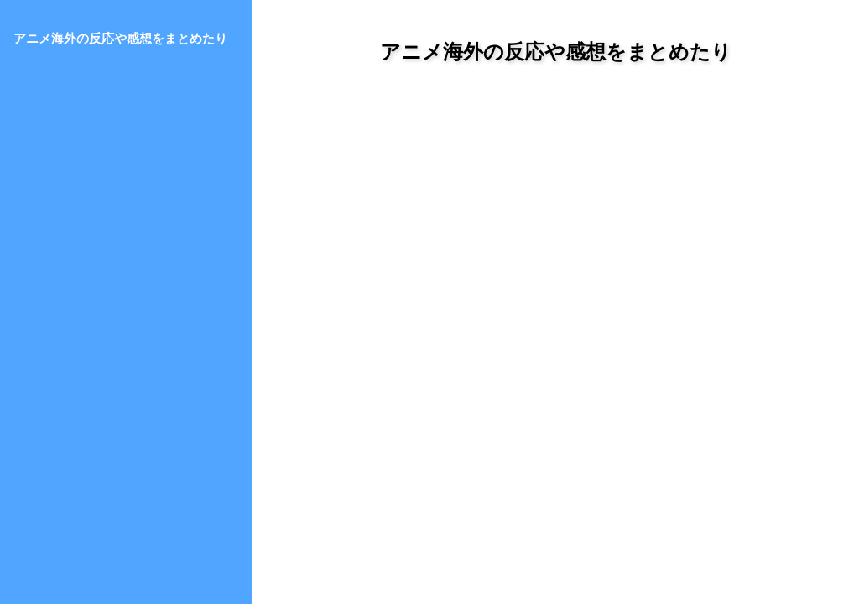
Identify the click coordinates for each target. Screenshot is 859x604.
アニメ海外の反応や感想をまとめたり (555, 51)
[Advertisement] (555, 234)
